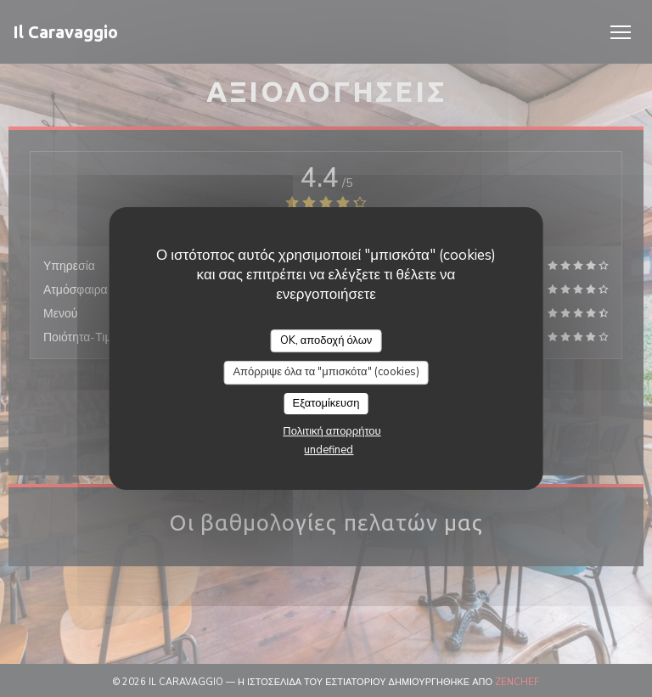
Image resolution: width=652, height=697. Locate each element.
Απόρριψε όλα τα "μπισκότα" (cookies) (326, 371)
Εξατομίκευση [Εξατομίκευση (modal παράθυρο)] (326, 403)
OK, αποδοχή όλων (326, 340)
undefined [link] (328, 450)
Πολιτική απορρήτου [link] (331, 431)
